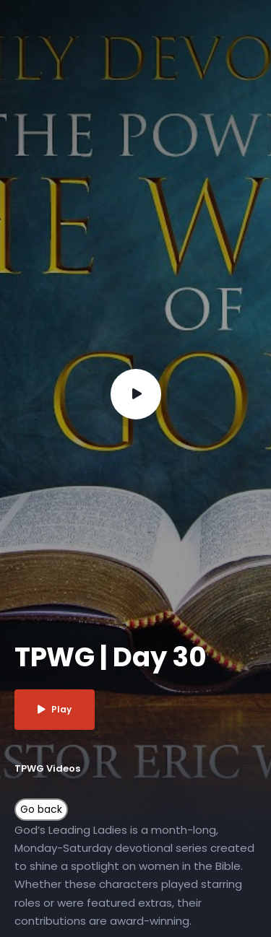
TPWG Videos (47, 768)
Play (55, 709)
